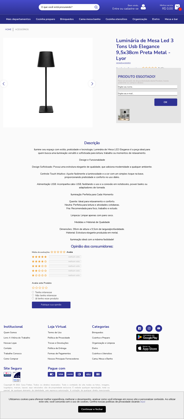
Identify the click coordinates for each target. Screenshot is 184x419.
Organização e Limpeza (103, 343)
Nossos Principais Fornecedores (63, 358)
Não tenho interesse (46, 295)
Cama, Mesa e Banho (102, 358)
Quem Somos (10, 332)
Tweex (140, 387)
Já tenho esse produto (47, 298)
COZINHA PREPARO (45, 19)
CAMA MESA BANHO (90, 19)
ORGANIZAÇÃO (139, 19)
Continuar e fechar (92, 409)
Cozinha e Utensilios (102, 353)
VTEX (153, 387)
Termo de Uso (55, 332)
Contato (8, 348)
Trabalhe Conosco (13, 353)
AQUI (142, 402)
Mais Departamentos (18, 19)
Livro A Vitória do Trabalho (17, 337)
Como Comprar (11, 358)
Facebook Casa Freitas (139, 328)
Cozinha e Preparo (101, 337)
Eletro (95, 348)
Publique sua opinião (51, 304)
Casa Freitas (16, 6)
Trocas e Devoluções (58, 343)
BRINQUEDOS (67, 19)
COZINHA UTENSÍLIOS (116, 19)
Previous (3, 83)
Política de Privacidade (59, 337)
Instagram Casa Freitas (149, 328)
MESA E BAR (171, 19)
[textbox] (69, 7)
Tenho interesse (43, 292)
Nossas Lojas (10, 343)
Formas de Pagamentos (59, 353)
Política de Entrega (57, 348)
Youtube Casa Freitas (158, 328)
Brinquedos (97, 332)
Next (91, 83)
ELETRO (156, 19)
